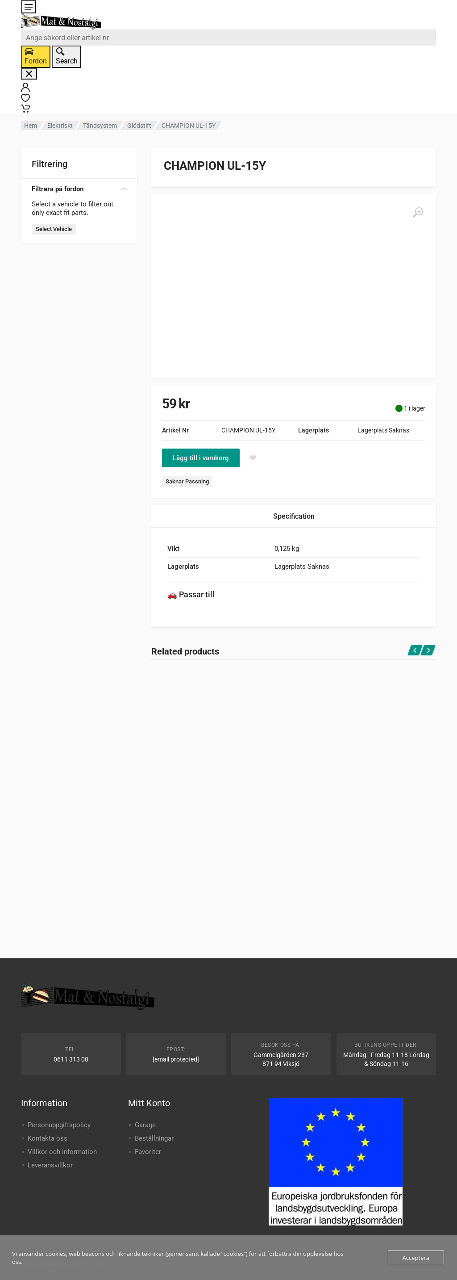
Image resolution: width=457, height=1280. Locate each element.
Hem (30, 125)
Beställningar (154, 1138)
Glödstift (139, 125)
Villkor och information (62, 1152)
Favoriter (148, 1152)
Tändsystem (100, 125)
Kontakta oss (47, 1138)
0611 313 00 (71, 1059)
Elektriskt (60, 125)
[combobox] (228, 37)
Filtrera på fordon (79, 189)
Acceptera (416, 1258)
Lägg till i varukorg (201, 458)
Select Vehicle (54, 229)
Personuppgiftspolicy (59, 1125)
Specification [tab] (294, 516)
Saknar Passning (187, 481)
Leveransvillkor (50, 1165)
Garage (145, 1125)
